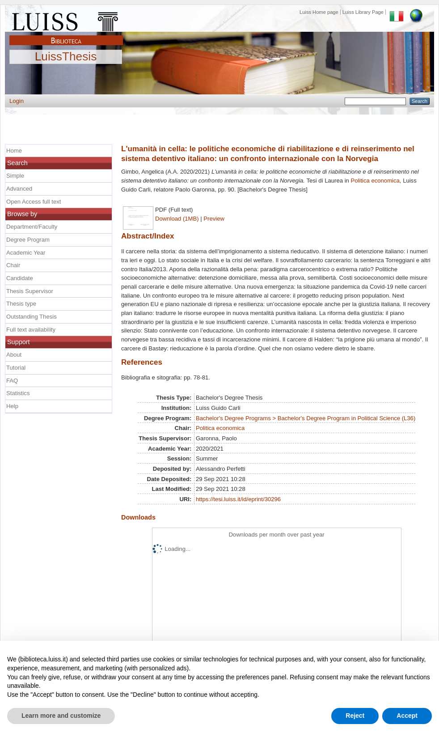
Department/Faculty (31, 226)
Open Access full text (33, 201)
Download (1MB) (177, 218)
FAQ (12, 380)
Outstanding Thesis (31, 316)
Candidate (19, 278)
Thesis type (21, 303)
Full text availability (30, 329)
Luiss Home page (319, 12)
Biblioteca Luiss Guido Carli (66, 35)
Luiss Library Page (363, 12)
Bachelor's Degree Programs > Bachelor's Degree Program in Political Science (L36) (305, 418)
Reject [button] (355, 715)
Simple (15, 175)
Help (12, 406)
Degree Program (28, 239)
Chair (13, 265)
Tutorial (15, 367)
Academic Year (25, 252)
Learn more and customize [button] (61, 715)
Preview (213, 218)
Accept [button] (407, 715)
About (13, 354)
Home (14, 150)
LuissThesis (66, 56)
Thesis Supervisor (29, 291)
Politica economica (375, 180)
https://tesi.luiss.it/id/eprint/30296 (238, 499)
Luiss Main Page (66, 19)
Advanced (19, 188)
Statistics (18, 393)
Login (16, 101)
